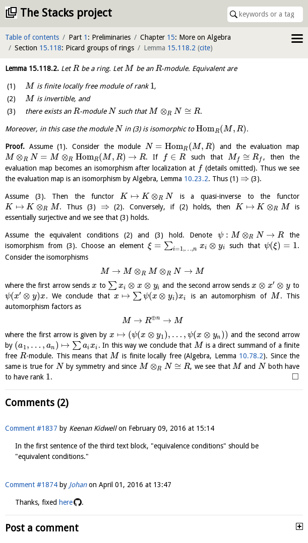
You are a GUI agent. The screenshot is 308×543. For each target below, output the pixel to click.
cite (205, 48)
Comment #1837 (31, 428)
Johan (78, 485)
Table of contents (32, 37)
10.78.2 (251, 356)
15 (171, 37)
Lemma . (32, 68)
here (66, 502)
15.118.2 (181, 48)
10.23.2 (196, 179)
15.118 (50, 48)
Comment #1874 (31, 485)
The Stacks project (66, 13)
